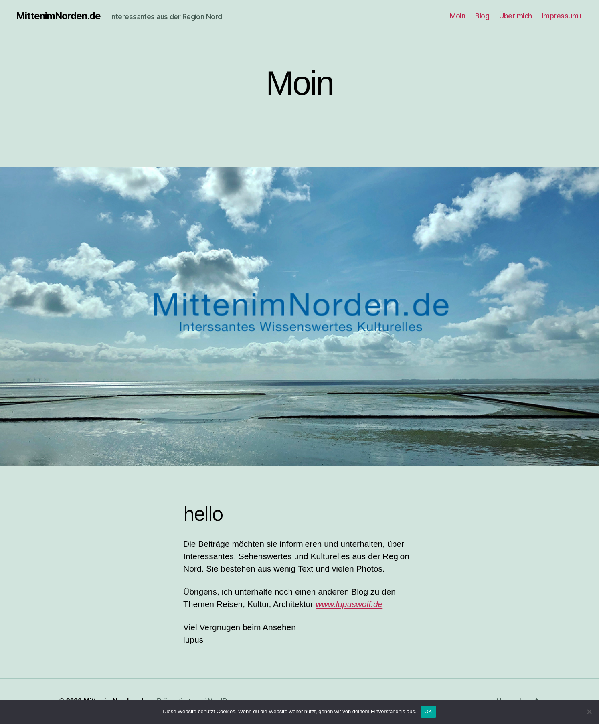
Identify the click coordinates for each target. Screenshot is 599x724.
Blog (482, 16)
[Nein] (589, 712)
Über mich (515, 16)
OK (428, 711)
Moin (457, 16)
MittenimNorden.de (58, 16)
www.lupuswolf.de (349, 604)
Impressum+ (562, 16)
